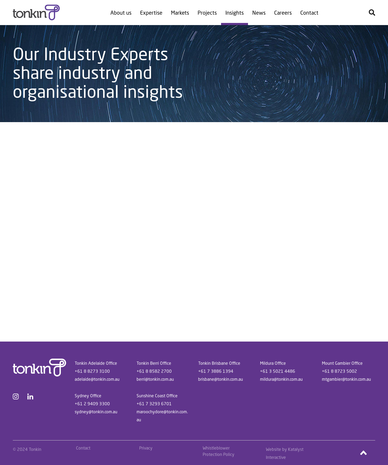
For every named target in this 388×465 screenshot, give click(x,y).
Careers (283, 12)
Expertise (151, 12)
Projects (207, 12)
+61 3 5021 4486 (277, 371)
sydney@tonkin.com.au (96, 411)
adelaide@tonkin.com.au (97, 379)
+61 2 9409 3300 (92, 403)
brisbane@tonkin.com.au (220, 379)
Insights (234, 12)
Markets (180, 12)
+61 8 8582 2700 (154, 371)
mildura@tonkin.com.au (281, 379)
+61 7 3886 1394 (215, 371)
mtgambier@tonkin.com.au (346, 379)
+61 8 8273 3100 (92, 371)
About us (120, 12)
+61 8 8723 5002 (339, 371)
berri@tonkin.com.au (155, 379)
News (259, 12)
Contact (309, 12)
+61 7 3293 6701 (154, 403)
